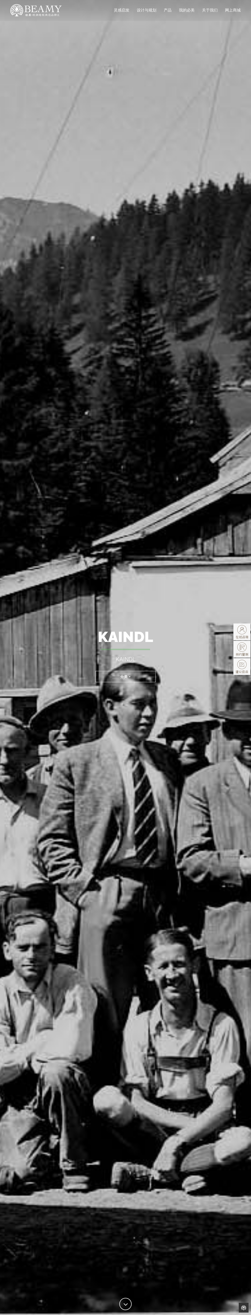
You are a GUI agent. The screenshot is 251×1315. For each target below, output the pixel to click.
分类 (125, 676)
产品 (168, 13)
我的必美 (187, 13)
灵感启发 (121, 13)
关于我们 (210, 13)
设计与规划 (146, 13)
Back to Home (244, 1308)
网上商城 (233, 13)
